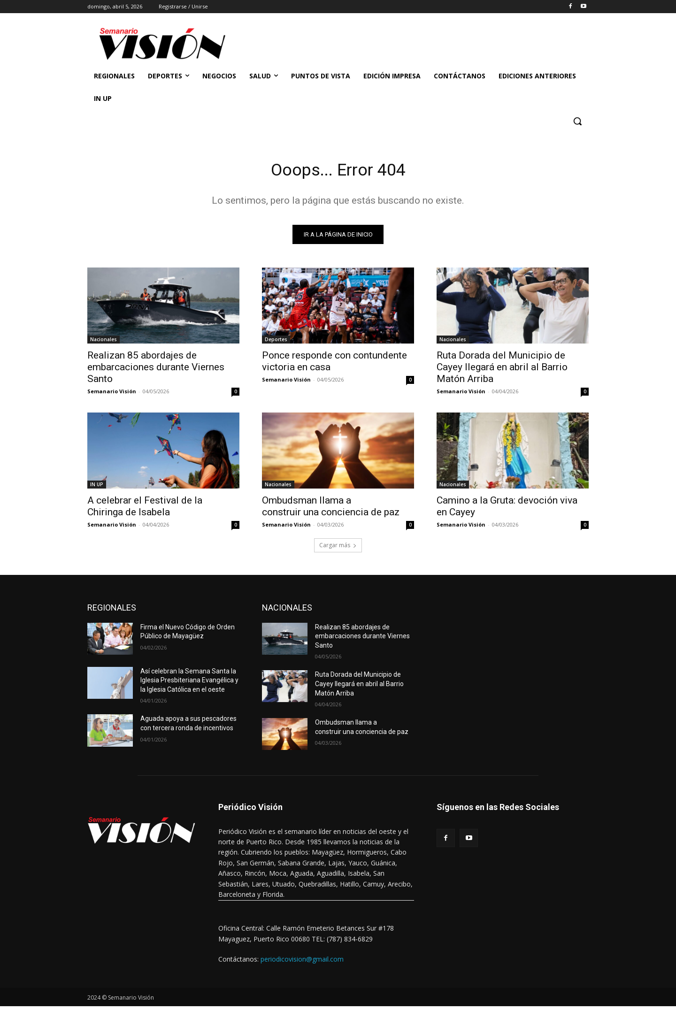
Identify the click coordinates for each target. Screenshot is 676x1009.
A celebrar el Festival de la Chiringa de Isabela (144, 508)
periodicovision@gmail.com (302, 961)
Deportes (276, 342)
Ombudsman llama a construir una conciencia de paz (330, 508)
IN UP (96, 487)
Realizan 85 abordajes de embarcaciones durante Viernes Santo (155, 369)
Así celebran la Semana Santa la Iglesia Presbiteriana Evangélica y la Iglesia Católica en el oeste (189, 683)
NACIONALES (287, 610)
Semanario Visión (111, 393)
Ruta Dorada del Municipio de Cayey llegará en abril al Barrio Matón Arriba (502, 369)
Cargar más (338, 548)
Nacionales (103, 342)
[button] (577, 121)
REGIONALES (111, 610)
